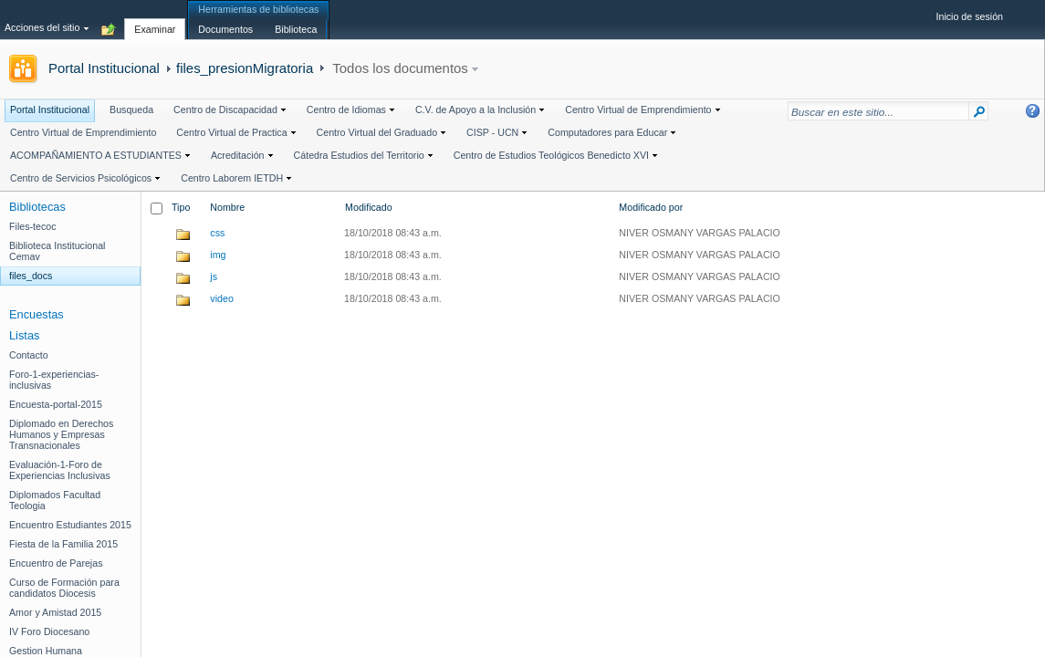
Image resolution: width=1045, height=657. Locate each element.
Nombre (227, 207)
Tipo (181, 207)
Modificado (368, 207)
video (221, 298)
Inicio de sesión (969, 16)
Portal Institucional (104, 68)
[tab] (154, 19)
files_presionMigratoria (244, 68)
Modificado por (651, 207)
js (213, 276)
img (217, 254)
